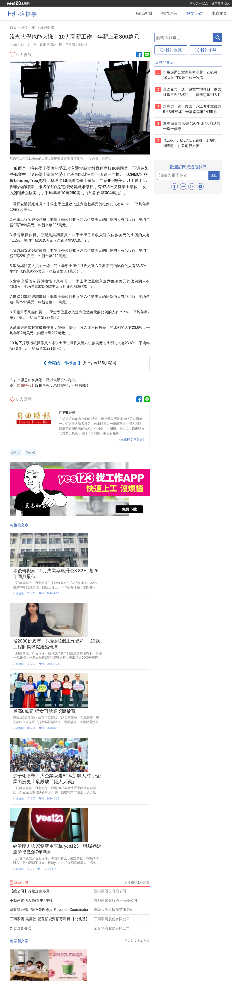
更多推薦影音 (140, 907)
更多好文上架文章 (137, 772)
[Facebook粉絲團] (139, 55)
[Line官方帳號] (147, 55)
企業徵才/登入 (221, 3)
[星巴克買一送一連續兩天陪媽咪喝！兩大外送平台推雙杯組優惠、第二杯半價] (32, 808)
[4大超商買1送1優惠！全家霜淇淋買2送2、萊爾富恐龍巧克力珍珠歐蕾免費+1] (80, 808)
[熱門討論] (155, 13)
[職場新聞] (124, 13)
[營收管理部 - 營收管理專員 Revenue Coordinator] (80, 741)
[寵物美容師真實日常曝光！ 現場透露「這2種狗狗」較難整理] (128, 808)
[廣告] (80, 515)
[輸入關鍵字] (183, 37)
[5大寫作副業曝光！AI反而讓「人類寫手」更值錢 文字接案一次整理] (32, 867)
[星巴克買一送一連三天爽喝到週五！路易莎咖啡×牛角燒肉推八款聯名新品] (128, 867)
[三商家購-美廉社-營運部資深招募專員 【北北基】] (80, 750)
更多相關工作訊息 (137, 713)
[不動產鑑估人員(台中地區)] (80, 731)
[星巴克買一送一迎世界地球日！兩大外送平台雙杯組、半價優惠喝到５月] (80, 867)
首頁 (13, 27)
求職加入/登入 (199, 3)
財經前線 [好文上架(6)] (47, 27)
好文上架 (28, 27)
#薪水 (30, 452)
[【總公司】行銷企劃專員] (80, 722)
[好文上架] (185, 13)
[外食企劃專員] (80, 759)
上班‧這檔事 (21, 14)
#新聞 (15, 452)
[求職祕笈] (216, 13)
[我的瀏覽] (205, 49)
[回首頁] (18, 3)
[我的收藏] (170, 49)
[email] (183, 175)
